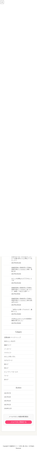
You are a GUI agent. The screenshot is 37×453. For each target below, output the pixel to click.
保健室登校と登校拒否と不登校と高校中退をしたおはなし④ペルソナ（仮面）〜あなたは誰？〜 (21, 289)
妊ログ (6, 379)
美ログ (6, 368)
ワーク (6, 375)
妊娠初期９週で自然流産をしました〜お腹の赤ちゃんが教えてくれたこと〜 (21, 258)
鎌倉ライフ (7, 345)
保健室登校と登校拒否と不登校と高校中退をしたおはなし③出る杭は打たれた (21, 300)
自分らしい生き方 (9, 341)
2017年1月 (7, 404)
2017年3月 (7, 397)
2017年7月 (7, 393)
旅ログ (6, 364)
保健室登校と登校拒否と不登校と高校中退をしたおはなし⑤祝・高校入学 (21, 269)
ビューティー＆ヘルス (11, 372)
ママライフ (7, 352)
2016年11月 (8, 408)
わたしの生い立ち (9, 356)
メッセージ (7, 349)
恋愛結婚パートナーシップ (12, 337)
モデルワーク (8, 360)
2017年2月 (7, 401)
